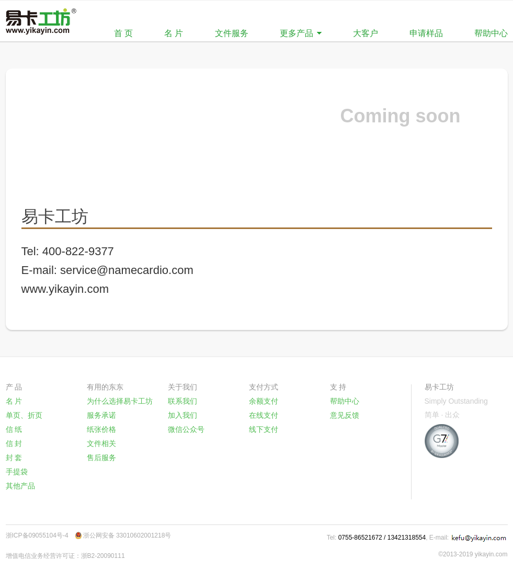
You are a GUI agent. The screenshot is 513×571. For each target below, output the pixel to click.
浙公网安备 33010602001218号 (127, 535)
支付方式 (263, 387)
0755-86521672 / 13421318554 (382, 537)
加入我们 (182, 415)
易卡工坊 (439, 387)
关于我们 (182, 387)
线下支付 (263, 429)
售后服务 (101, 457)
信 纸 (14, 429)
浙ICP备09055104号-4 (37, 535)
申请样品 (426, 33)
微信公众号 (186, 429)
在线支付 (263, 415)
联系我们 (182, 401)
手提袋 (17, 471)
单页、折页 (24, 415)
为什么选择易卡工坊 (120, 401)
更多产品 (296, 33)
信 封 (14, 443)
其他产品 (20, 486)
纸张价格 (101, 429)
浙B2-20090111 (103, 555)
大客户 (365, 33)
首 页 (123, 33)
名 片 (173, 33)
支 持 (338, 387)
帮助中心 (491, 33)
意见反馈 (344, 415)
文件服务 (231, 33)
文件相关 (101, 443)
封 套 (14, 457)
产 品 (14, 387)
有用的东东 (105, 387)
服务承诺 (101, 415)
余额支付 (263, 401)
